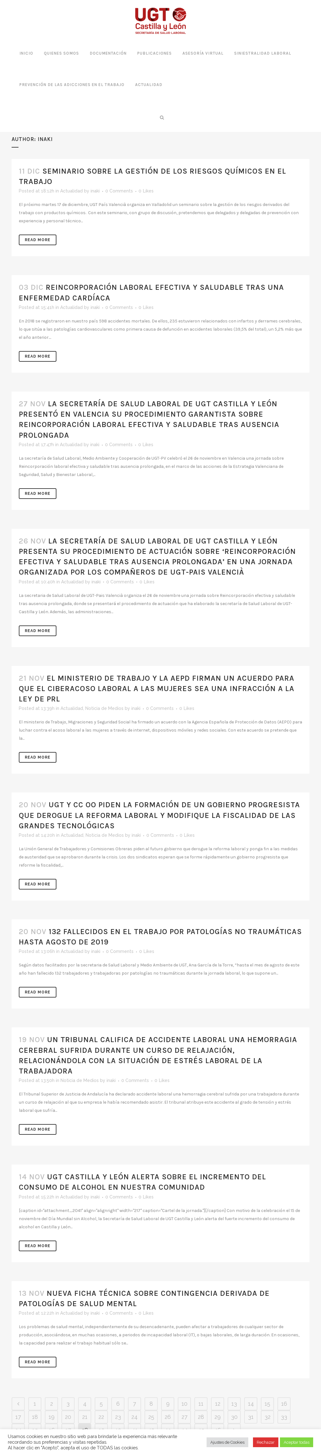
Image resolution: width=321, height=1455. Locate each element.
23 (118, 1417)
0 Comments (119, 190)
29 (217, 1417)
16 (284, 1403)
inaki (95, 190)
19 (52, 1417)
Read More (37, 240)
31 (251, 1417)
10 (184, 1403)
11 (200, 1403)
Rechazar (266, 1442)
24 (134, 1417)
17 (18, 1417)
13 (234, 1403)
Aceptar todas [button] (296, 1442)
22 (101, 1417)
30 (234, 1417)
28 (201, 1417)
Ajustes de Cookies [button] (227, 1442)
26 (168, 1417)
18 (35, 1417)
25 (151, 1417)
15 (267, 1403)
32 (268, 1417)
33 (284, 1417)
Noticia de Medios (104, 708)
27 (184, 1417)
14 (251, 1403)
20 (68, 1417)
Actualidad (71, 190)
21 (84, 1417)
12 (217, 1403)
